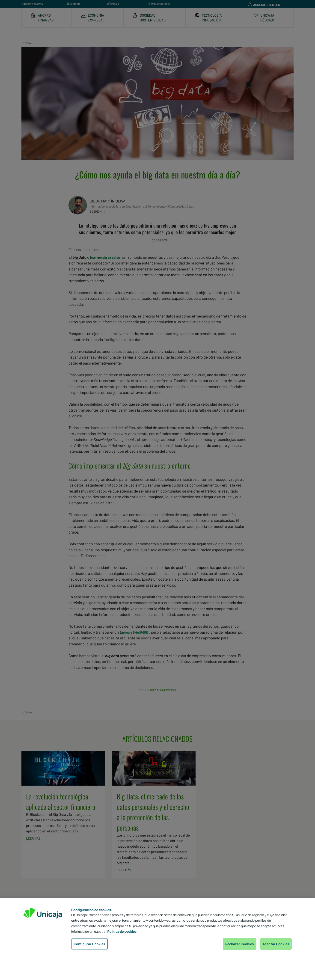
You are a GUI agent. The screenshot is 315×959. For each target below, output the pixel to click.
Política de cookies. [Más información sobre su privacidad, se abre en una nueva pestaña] (122, 931)
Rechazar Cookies (239, 944)
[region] (157, 928)
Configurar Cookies (89, 944)
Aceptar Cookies (276, 944)
